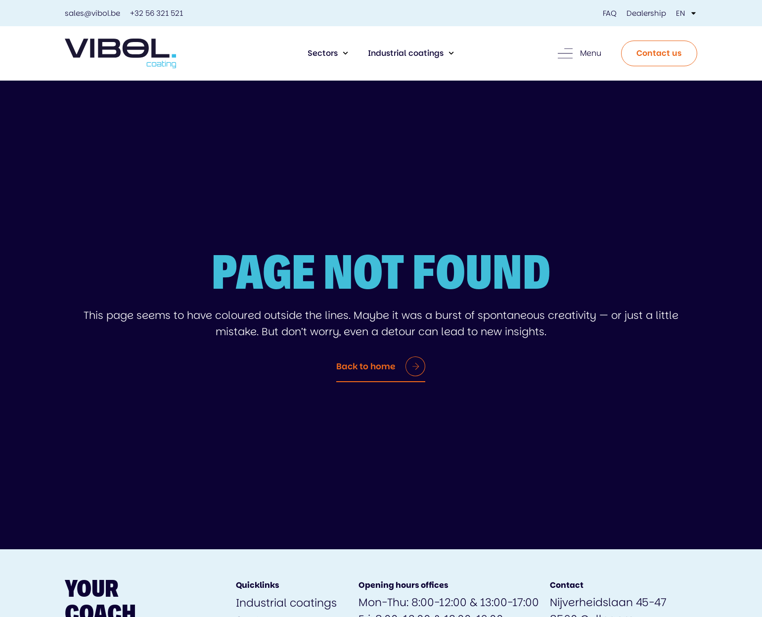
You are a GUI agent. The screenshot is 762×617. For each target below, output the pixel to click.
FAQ (610, 13)
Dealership (646, 13)
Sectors (328, 53)
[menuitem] (686, 13)
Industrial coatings (411, 53)
